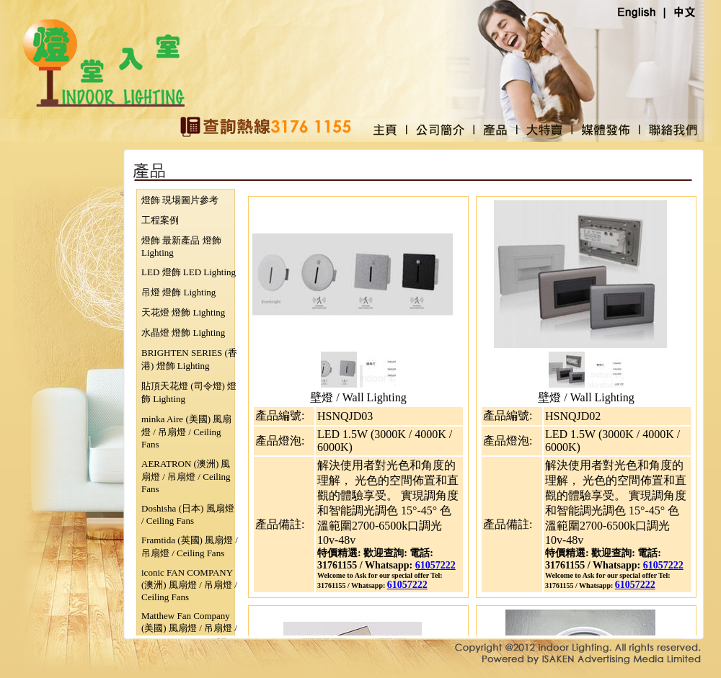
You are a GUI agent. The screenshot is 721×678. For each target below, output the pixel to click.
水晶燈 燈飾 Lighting (183, 332)
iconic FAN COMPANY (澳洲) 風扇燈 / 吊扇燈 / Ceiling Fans (189, 584)
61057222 (435, 565)
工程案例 (160, 220)
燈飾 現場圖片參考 (179, 200)
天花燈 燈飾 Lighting (183, 312)
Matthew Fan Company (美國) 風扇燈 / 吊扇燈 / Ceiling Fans (189, 628)
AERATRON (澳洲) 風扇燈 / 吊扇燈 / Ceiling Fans (186, 476)
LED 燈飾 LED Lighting (188, 272)
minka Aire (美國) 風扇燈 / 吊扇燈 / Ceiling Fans (186, 432)
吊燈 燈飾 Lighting (178, 292)
